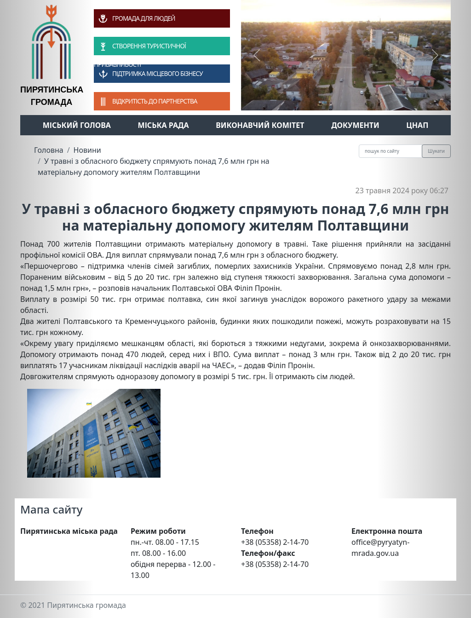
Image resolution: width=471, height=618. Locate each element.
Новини (87, 150)
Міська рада (163, 125)
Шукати (436, 151)
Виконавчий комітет (260, 125)
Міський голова (77, 125)
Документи (355, 125)
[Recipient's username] (390, 151)
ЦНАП (417, 125)
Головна (48, 150)
